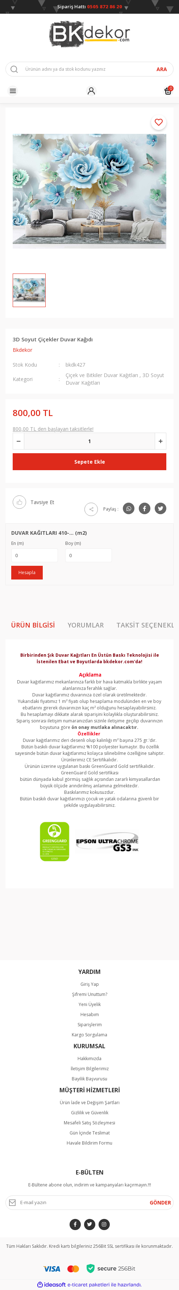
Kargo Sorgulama (89, 1035)
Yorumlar (86, 625)
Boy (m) (73, 543)
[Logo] (89, 34)
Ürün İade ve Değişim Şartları (90, 1102)
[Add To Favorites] (158, 122)
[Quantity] (89, 441)
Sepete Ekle (89, 461)
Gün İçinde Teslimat (90, 1133)
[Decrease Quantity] (18, 441)
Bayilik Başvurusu (89, 1079)
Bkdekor (22, 349)
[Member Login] (91, 91)
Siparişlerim (90, 1025)
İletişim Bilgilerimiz (90, 1069)
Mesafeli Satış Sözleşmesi (89, 1123)
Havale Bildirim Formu (89, 1143)
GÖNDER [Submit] (160, 1202)
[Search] (89, 69)
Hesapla (27, 572)
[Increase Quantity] (160, 441)
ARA (162, 69)
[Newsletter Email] (89, 1203)
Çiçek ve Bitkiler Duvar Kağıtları (102, 375)
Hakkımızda (89, 1058)
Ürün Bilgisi (33, 625)
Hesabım (89, 1014)
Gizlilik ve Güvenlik (89, 1113)
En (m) (17, 543)
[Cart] (168, 91)
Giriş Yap (89, 984)
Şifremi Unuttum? (89, 994)
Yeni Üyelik (90, 1004)
